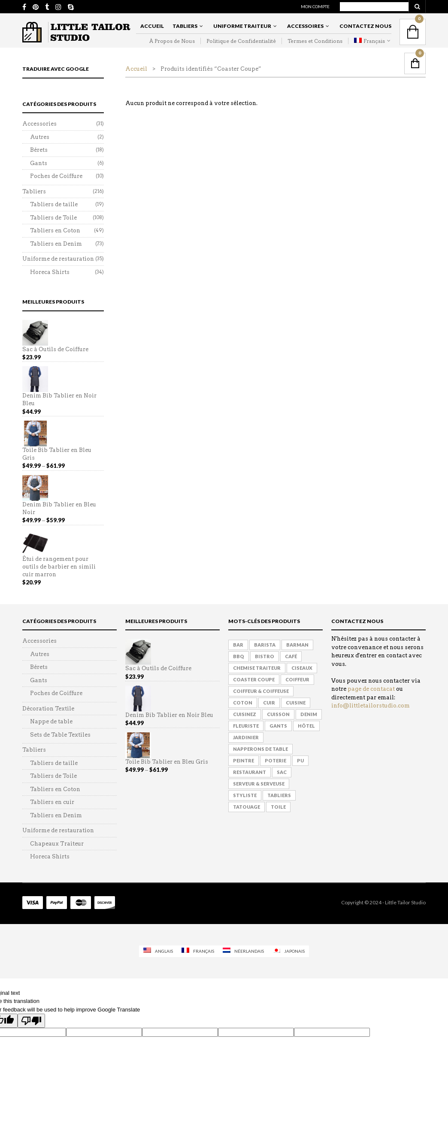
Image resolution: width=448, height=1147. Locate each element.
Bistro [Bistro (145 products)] (264, 656)
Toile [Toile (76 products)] (278, 807)
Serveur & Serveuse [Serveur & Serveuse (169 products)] (259, 783)
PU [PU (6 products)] (300, 760)
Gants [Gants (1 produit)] (278, 726)
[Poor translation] (31, 1021)
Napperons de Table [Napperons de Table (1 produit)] (260, 749)
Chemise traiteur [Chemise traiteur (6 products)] (257, 668)
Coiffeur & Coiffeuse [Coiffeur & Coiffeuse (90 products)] (261, 691)
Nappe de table (51, 721)
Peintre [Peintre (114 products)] (243, 760)
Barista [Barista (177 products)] (264, 644)
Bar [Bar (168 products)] (238, 644)
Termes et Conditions (315, 41)
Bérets (39, 150)
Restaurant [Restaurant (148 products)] (249, 772)
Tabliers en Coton (55, 230)
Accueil (152, 26)
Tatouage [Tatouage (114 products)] (246, 807)
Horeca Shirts (50, 272)
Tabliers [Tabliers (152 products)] (279, 795)
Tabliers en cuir (52, 802)
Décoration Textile (48, 708)
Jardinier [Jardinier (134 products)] (246, 737)
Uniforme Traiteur (242, 26)
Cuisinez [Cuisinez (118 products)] (244, 714)
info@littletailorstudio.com (370, 705)
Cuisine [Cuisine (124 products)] (296, 702)
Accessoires (305, 26)
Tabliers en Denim (56, 244)
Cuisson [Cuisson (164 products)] (278, 714)
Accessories (39, 123)
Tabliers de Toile (53, 217)
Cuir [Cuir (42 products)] (269, 702)
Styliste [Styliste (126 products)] (245, 795)
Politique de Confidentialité (241, 41)
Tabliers (185, 26)
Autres (39, 137)
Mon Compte (315, 6)
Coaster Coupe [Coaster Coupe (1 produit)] (254, 679)
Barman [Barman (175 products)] (297, 644)
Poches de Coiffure (56, 176)
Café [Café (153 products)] (291, 656)
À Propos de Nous (172, 41)
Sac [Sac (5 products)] (282, 772)
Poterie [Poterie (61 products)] (275, 760)
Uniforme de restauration (58, 259)
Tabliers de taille (54, 204)
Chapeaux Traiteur (57, 843)
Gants (38, 163)
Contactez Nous (365, 26)
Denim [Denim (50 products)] (308, 714)
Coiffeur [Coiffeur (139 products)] (297, 679)
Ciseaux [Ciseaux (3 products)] (301, 668)
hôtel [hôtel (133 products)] (306, 726)
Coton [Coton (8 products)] (242, 702)
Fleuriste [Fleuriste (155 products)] (246, 726)
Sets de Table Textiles (60, 735)
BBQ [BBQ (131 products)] (238, 656)
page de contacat (371, 689)
